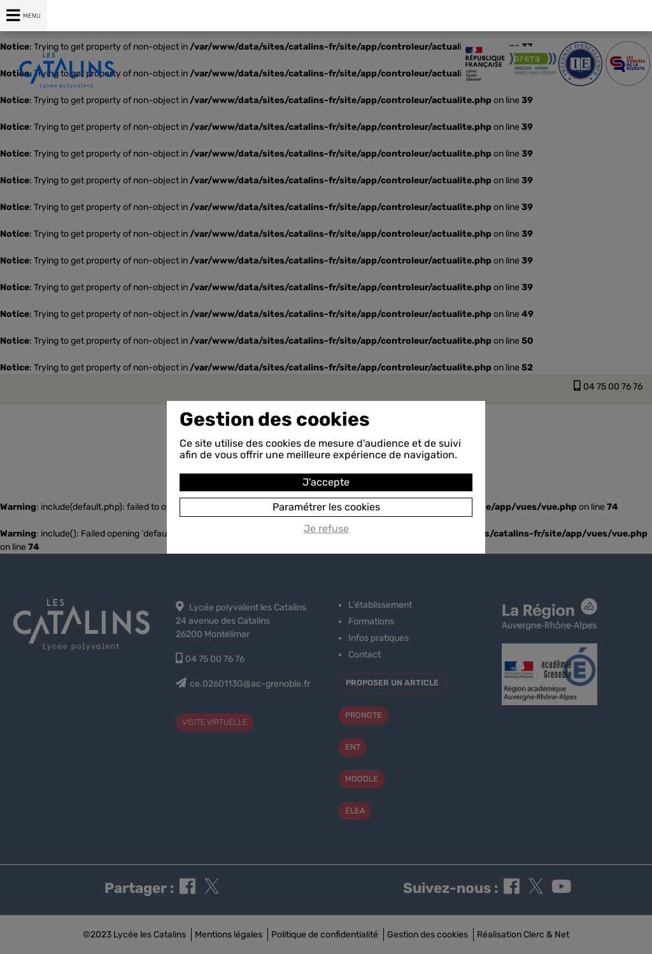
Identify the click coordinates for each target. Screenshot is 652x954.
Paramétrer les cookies (326, 507)
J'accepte (326, 482)
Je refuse (326, 529)
